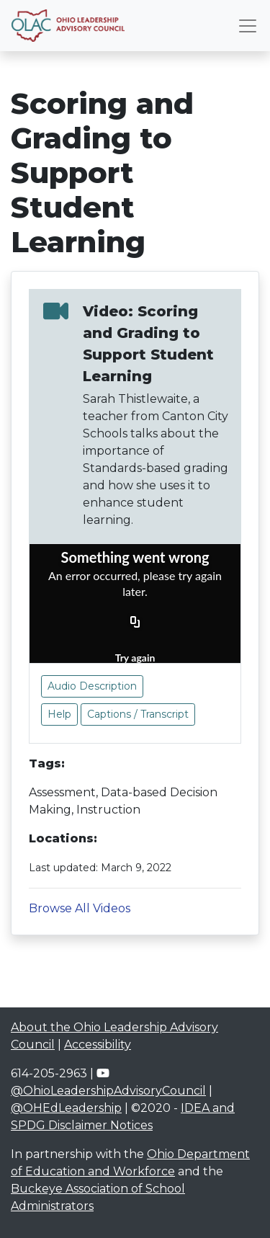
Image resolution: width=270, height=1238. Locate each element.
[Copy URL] (135, 622)
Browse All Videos (79, 908)
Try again (135, 657)
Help (59, 714)
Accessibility (97, 1044)
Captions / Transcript (138, 714)
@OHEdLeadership (66, 1108)
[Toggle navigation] (247, 26)
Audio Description (92, 686)
